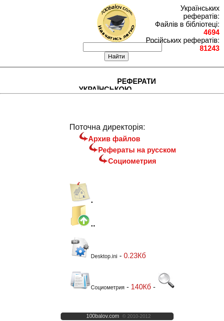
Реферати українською (117, 85)
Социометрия (132, 161)
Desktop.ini (93, 256)
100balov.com (102, 316)
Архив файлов (114, 139)
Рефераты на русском (137, 150)
